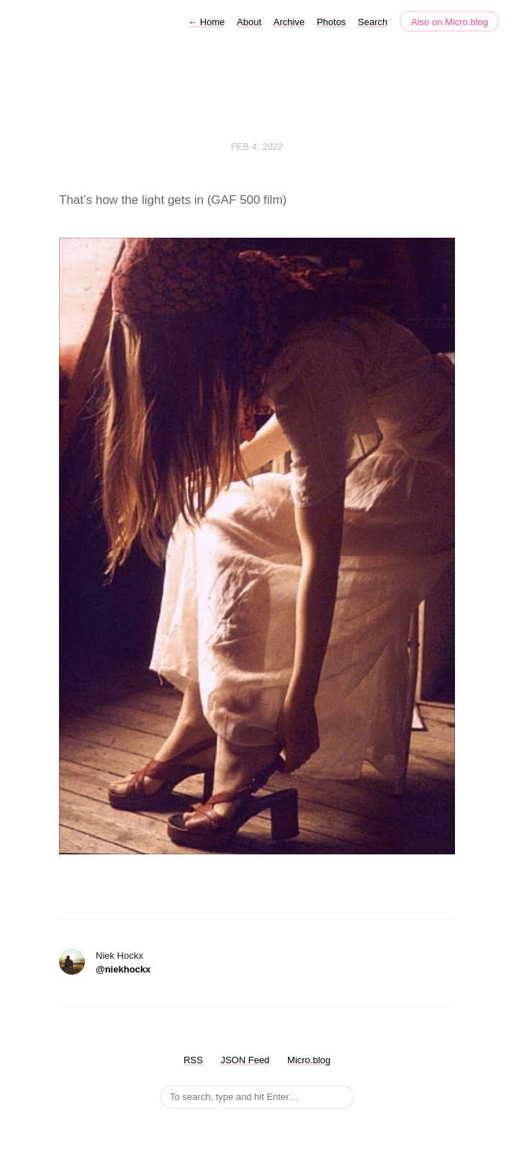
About (249, 22)
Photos (331, 22)
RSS (193, 1060)
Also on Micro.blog (449, 22)
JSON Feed (244, 1060)
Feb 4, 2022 (257, 146)
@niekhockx (123, 969)
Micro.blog (308, 1060)
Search (372, 22)
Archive (289, 22)
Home (206, 22)
